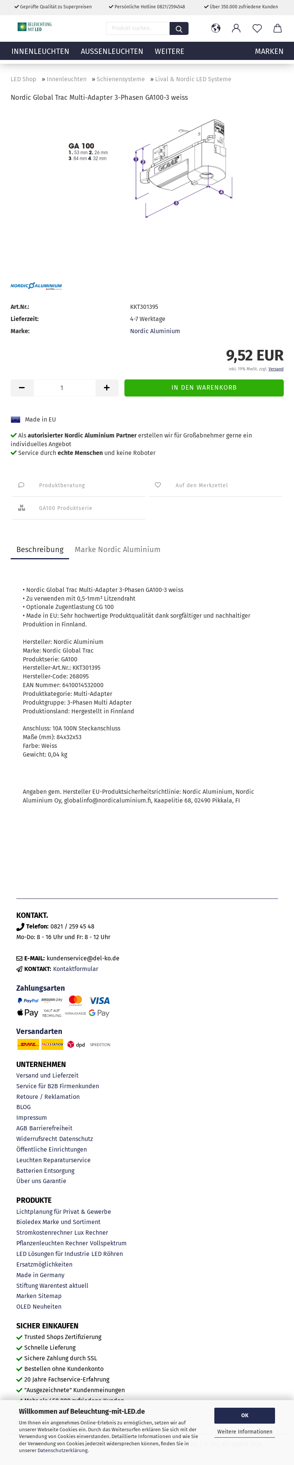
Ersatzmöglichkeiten (44, 1264)
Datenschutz (76, 1138)
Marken (26, 1296)
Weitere (169, 55)
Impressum (31, 1117)
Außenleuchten (112, 55)
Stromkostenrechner (44, 1232)
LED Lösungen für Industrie (53, 1253)
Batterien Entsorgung (45, 1170)
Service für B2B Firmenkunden (57, 1086)
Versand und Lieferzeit (47, 1075)
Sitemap (50, 1296)
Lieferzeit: (25, 319)
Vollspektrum (108, 1243)
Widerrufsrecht (36, 1138)
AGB (21, 1128)
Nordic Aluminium (155, 331)
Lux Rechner (91, 1232)
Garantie (54, 1181)
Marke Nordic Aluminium (117, 549)
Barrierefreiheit (50, 1128)
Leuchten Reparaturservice (53, 1160)
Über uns (28, 1181)
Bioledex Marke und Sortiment (58, 1222)
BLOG (23, 1107)
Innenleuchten (40, 55)
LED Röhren (107, 1253)
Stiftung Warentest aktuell (52, 1285)
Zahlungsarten (40, 988)
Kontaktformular (75, 968)
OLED (23, 1306)
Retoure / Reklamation (48, 1096)
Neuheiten (47, 1306)
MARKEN (269, 55)
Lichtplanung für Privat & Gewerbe (63, 1211)
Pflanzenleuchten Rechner (52, 1243)
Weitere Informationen (244, 1432)
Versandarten (39, 1031)
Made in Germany (40, 1275)
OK (244, 1415)
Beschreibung (39, 549)
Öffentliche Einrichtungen (51, 1149)
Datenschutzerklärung (63, 1450)
